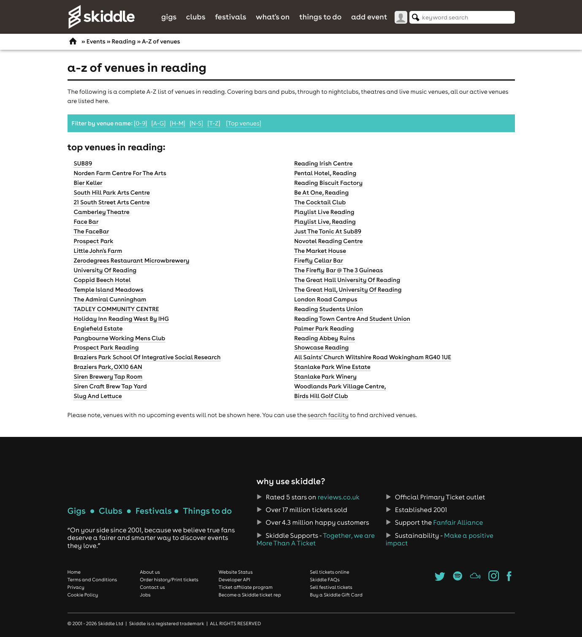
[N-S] (196, 123)
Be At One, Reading (321, 192)
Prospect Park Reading (105, 347)
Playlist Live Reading (324, 212)
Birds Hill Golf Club (321, 396)
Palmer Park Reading (324, 328)
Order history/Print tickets (169, 580)
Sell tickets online (329, 572)
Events (96, 41)
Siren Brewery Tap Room (107, 376)
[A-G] (159, 123)
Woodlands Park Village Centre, (340, 386)
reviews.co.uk (339, 497)
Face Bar (85, 221)
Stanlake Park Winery (325, 376)
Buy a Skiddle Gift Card (336, 595)
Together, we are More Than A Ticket (315, 539)
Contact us (152, 587)
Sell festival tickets (331, 587)
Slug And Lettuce (97, 396)
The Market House (320, 251)
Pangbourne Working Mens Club (119, 338)
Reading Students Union (328, 309)
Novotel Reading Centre (328, 241)
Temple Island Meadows (108, 289)
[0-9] (140, 123)
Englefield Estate (97, 328)
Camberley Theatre (101, 212)
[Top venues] (243, 123)
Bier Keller (87, 183)
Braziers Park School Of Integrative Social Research (146, 357)
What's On (273, 17)
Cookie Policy (83, 595)
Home (74, 572)
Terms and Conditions (92, 580)
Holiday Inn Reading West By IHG (121, 319)
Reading (123, 41)
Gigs (168, 17)
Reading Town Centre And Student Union (352, 319)
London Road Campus (325, 299)
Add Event (369, 17)
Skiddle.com (101, 17)
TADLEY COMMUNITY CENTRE (116, 309)
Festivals (230, 17)
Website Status (236, 572)
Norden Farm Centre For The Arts (119, 173)
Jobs (145, 595)
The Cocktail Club (320, 202)
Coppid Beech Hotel (101, 280)
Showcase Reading (321, 347)
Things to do (320, 17)
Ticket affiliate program (246, 587)
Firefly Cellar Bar (318, 260)
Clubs (196, 17)
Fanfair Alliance (458, 522)
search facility (328, 415)
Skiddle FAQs (324, 580)
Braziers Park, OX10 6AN (107, 367)
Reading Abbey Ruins (324, 338)
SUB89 (82, 163)
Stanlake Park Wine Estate (332, 367)
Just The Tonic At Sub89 (327, 231)
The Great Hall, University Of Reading (347, 289)
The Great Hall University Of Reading (347, 280)
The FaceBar (91, 231)
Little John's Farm (97, 251)
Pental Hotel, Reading (325, 173)
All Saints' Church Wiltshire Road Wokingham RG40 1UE (372, 357)
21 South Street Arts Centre (111, 202)
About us (150, 572)
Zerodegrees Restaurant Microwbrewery (131, 260)
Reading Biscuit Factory (328, 183)
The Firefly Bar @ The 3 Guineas (338, 270)
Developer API (234, 580)
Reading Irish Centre (323, 163)
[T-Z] (213, 123)
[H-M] (178, 123)
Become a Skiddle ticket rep (250, 595)
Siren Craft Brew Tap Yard (110, 386)
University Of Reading (104, 270)
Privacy (76, 587)
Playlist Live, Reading (325, 221)
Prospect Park (93, 241)
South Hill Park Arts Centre (111, 192)
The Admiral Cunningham (109, 299)
